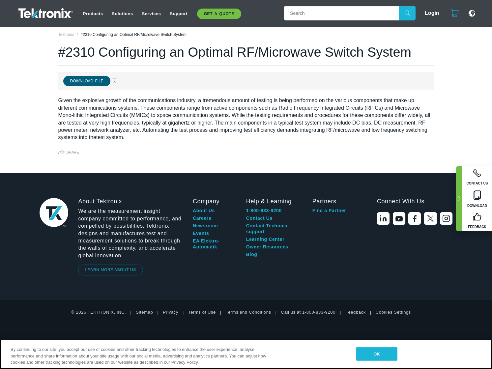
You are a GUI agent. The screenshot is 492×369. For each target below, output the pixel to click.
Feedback (355, 312)
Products (93, 13)
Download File (86, 81)
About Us (204, 210)
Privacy (170, 312)
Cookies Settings (393, 312)
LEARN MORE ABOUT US (110, 270)
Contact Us (259, 218)
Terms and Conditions (248, 312)
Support (179, 13)
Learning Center (265, 239)
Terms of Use (202, 312)
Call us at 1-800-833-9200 (308, 312)
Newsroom (205, 225)
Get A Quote (219, 14)
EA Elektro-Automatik (206, 243)
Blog (251, 254)
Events (201, 233)
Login (432, 13)
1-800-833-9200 (264, 210)
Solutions (122, 13)
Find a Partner (329, 210)
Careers (202, 218)
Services (151, 13)
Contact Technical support (267, 228)
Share (73, 152)
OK (376, 353)
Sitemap (144, 312)
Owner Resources (267, 246)
